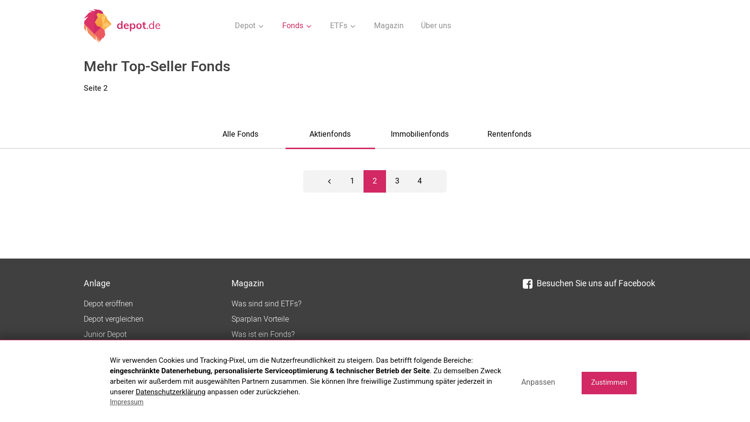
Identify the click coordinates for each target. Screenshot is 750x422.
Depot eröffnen (108, 304)
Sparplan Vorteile (260, 319)
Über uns (436, 26)
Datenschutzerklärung (171, 392)
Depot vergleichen (113, 319)
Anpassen (538, 382)
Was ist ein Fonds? (263, 334)
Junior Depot (105, 334)
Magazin (389, 26)
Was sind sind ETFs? (266, 304)
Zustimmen (609, 382)
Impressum (126, 402)
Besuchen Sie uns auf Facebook (589, 284)
